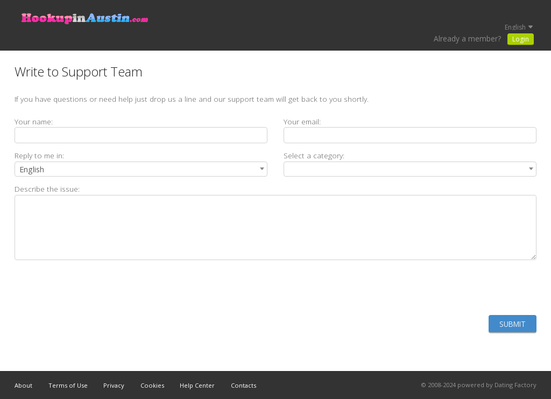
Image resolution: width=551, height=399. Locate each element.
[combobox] (141, 169)
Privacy (113, 385)
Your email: (302, 121)
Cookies (152, 385)
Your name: (34, 121)
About (23, 385)
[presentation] (454, 288)
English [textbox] (31, 169)
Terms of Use (68, 385)
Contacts (243, 385)
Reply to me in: (39, 155)
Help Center (197, 385)
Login (520, 39)
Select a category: (314, 155)
